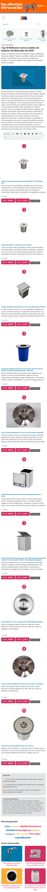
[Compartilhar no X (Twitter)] (21, 133)
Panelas (35, 830)
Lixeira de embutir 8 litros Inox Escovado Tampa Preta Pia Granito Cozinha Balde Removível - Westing (22, 370)
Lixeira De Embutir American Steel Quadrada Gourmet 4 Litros (21, 495)
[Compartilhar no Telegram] (28, 133)
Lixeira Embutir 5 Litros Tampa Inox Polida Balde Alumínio (22, 622)
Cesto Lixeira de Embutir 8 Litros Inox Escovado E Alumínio (22, 432)
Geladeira (11, 830)
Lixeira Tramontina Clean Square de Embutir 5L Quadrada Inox (22, 182)
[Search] (17, 24)
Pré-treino (35, 834)
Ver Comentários (35, 201)
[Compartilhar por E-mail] (40, 133)
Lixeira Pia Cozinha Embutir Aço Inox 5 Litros (17, 746)
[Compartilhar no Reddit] (36, 133)
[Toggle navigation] (3, 17)
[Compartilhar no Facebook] (17, 133)
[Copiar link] (5, 137)
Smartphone (24, 830)
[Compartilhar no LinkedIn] (24, 133)
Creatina (15, 826)
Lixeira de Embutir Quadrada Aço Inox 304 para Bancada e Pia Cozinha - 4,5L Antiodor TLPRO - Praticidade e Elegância (23, 559)
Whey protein (22, 834)
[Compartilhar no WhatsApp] (13, 133)
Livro (7, 826)
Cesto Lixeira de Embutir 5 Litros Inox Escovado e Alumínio (22, 684)
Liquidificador (23, 837)
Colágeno (9, 833)
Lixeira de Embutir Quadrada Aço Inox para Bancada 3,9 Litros (23, 307)
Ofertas (8, 200)
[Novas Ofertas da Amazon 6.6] (23, 6)
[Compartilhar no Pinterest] (32, 133)
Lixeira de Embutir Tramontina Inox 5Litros (16, 245)
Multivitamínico (30, 826)
